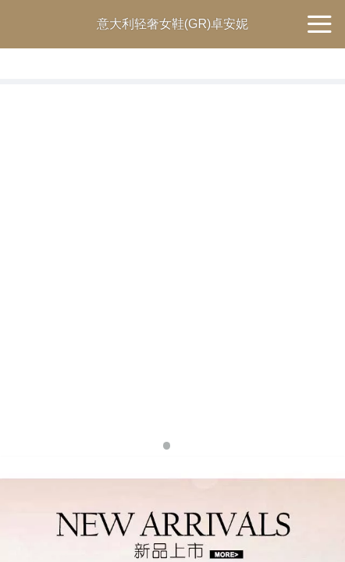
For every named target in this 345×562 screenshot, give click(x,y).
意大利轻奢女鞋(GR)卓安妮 (173, 23)
